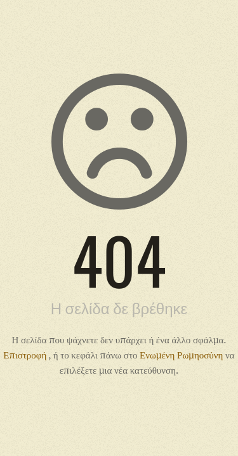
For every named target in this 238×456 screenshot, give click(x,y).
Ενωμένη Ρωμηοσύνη (182, 354)
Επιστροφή (25, 354)
